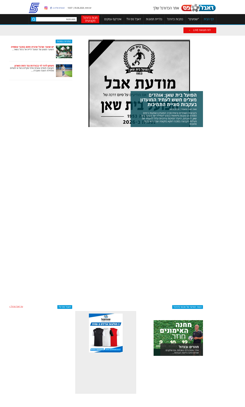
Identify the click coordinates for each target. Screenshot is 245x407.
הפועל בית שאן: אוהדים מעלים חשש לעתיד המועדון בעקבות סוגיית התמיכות (168, 100)
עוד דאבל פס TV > (16, 306)
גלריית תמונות (154, 19)
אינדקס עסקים (112, 19)
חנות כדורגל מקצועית (90, 19)
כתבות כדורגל (175, 19)
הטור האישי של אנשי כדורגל (187, 307)
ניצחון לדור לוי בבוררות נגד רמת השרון (34, 65)
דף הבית (209, 19)
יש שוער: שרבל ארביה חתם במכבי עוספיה (32, 46)
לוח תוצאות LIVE (202, 30)
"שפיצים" (193, 19)
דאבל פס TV (133, 19)
